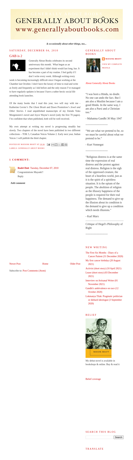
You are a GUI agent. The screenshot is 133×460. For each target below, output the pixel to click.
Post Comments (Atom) (34, 270)
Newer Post (15, 263)
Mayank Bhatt (113, 59)
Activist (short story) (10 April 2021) (103, 268)
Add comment (18, 183)
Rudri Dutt (23, 168)
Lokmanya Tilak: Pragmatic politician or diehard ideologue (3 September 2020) (104, 300)
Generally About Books (67, 14)
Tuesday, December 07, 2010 (44, 168)
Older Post (75, 263)
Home (45, 263)
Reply (20, 176)
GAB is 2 (15, 56)
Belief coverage (93, 379)
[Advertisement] (105, 405)
